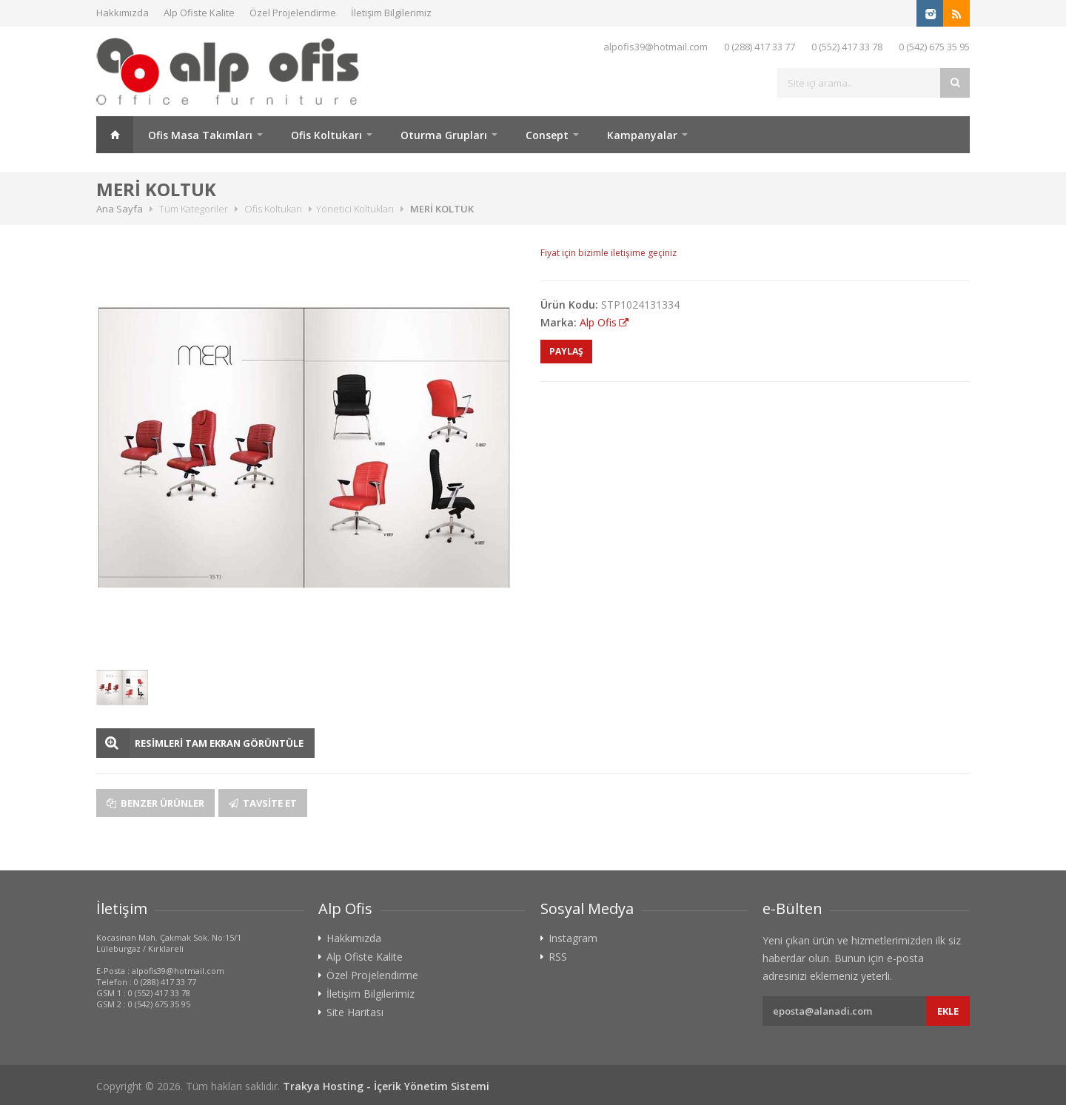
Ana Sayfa (114, 134)
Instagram (573, 938)
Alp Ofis (598, 322)
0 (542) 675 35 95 (934, 46)
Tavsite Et (263, 803)
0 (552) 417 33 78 (846, 46)
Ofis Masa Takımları (200, 135)
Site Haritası (354, 1012)
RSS (558, 957)
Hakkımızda (122, 12)
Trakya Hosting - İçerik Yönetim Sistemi (386, 1086)
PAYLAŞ (566, 351)
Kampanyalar (642, 135)
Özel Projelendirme (292, 12)
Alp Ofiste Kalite (199, 12)
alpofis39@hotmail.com (655, 46)
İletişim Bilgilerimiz (391, 12)
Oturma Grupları (443, 135)
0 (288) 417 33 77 (759, 46)
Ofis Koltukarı (326, 135)
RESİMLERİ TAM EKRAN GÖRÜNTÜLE (219, 743)
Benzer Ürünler (155, 803)
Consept (547, 135)
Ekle (948, 1011)
